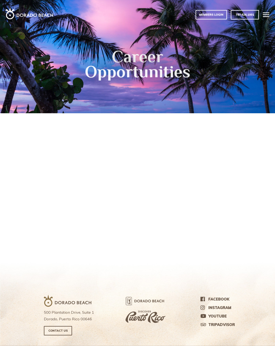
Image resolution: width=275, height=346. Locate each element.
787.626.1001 (245, 14)
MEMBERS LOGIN (211, 14)
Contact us (58, 330)
